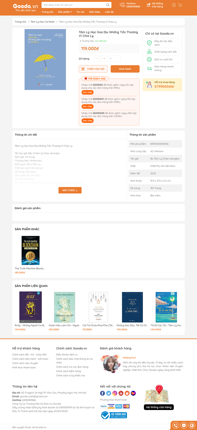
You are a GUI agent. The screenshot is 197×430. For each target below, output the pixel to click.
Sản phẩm (66, 13)
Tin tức (80, 12)
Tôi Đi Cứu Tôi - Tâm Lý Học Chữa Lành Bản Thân (166, 325)
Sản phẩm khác (27, 229)
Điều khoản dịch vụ (67, 354)
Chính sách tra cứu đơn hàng (72, 367)
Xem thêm (70, 190)
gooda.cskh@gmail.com (34, 396)
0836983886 (29, 400)
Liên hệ (109, 12)
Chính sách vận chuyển (25, 363)
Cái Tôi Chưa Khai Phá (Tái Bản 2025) (98, 325)
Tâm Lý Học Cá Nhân (42, 22)
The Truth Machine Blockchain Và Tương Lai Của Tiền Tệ (30, 268)
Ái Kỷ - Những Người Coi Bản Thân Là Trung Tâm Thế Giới (30, 325)
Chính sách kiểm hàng (68, 371)
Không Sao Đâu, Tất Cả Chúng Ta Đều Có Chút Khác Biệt (132, 325)
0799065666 (164, 87)
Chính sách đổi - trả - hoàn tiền (29, 354)
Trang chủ (47, 12)
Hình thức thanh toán (24, 367)
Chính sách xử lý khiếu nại (70, 375)
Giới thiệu (94, 12)
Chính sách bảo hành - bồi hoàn (30, 359)
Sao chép (87, 93)
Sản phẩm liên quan (31, 286)
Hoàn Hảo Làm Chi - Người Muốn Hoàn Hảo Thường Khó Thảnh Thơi (64, 325)
